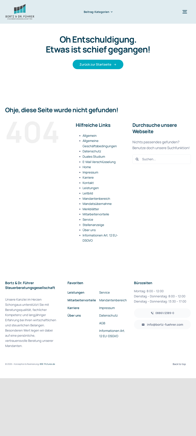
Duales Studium (94, 156)
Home (87, 167)
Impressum (90, 172)
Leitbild (88, 193)
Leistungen (91, 188)
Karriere (88, 177)
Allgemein (90, 135)
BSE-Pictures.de (47, 364)
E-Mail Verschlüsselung (99, 162)
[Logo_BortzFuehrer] (20, 5)
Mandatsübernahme (97, 204)
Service (88, 219)
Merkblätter (91, 209)
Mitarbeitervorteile (96, 214)
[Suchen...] (161, 159)
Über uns (89, 230)
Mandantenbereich (96, 198)
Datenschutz (92, 151)
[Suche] (137, 159)
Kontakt (88, 183)
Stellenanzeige (93, 225)
